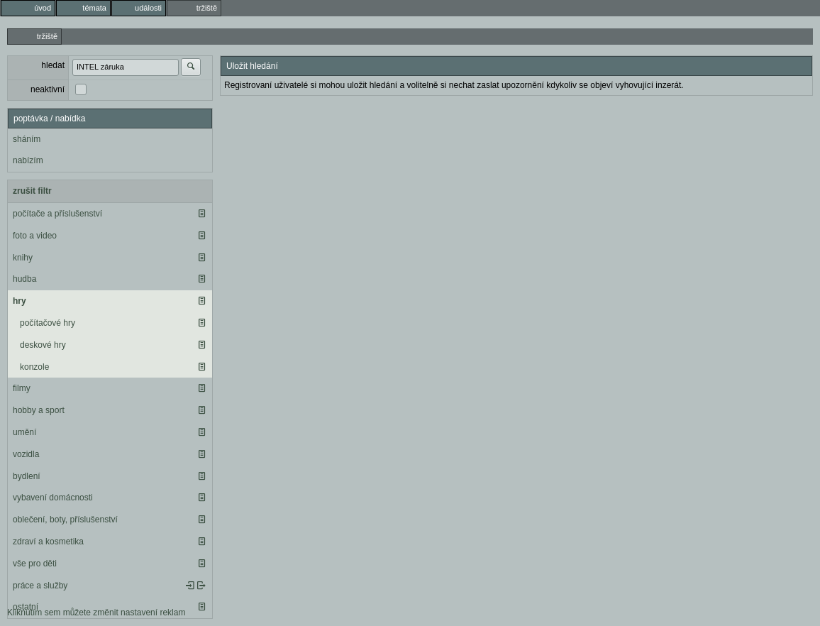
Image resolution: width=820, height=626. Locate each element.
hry (19, 301)
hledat (53, 65)
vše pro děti (35, 564)
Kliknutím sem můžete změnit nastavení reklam (96, 612)
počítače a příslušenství (57, 214)
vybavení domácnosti (53, 498)
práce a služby (40, 586)
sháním (26, 139)
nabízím (28, 160)
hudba (24, 279)
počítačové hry (47, 323)
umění (24, 432)
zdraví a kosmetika (48, 542)
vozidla (26, 454)
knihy (23, 258)
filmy (22, 388)
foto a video (35, 236)
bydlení (26, 476)
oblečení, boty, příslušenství (65, 520)
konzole (34, 367)
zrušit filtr (32, 191)
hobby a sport (39, 410)
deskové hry (43, 345)
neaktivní (48, 89)
